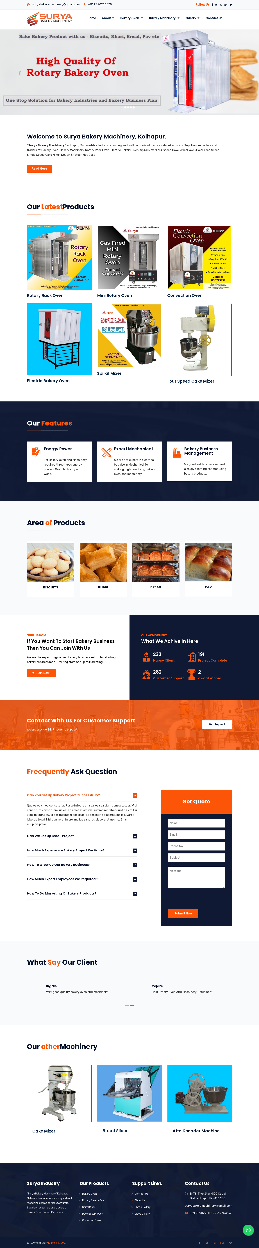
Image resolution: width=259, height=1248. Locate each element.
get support (217, 722)
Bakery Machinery (164, 18)
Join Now (40, 672)
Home (91, 18)
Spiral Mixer (109, 372)
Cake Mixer (43, 1130)
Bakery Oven (131, 18)
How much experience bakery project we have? (65, 849)
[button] (19, 71)
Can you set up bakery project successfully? (63, 794)
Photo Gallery (143, 1206)
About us (140, 1199)
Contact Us (214, 18)
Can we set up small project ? (51, 835)
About (108, 18)
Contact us (141, 1192)
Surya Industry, (57, 1242)
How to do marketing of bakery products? (61, 892)
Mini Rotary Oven (114, 294)
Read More (39, 167)
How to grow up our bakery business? (58, 863)
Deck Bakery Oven (92, 1212)
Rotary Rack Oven (45, 294)
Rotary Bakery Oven (93, 1199)
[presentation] (195, 896)
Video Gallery (142, 1212)
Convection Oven (185, 294)
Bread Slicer (115, 1130)
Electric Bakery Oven (48, 380)
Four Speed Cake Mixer (190, 380)
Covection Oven (91, 1219)
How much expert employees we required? (62, 878)
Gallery (193, 18)
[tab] (82, 795)
